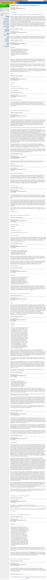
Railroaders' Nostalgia (6, 22)
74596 (14, 9)
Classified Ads (7, 41)
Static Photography (6, 31)
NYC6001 (15, 376)
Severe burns (12, 163)
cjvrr (14, 170)
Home (1, 0)
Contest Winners (6, 39)
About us (7, 44)
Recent (8, 17)
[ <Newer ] (43, 576)
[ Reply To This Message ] (14, 28)
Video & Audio (7, 30)
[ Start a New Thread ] (29, 576)
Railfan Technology (6, 27)
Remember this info (5, 13)
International (7, 25)
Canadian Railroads (6, 23)
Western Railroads (6, 18)
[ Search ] (23, 576)
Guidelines (7, 28)
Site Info (8, 43)
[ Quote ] (21, 28)
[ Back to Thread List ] (37, 576)
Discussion (7, 16)
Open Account (5, 0)
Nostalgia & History (6, 21)
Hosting (8, 33)
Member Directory (6, 34)
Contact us (7, 45)
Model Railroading (6, 26)
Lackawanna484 (16, 44)
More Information (6, 35)
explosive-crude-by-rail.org (26, 21)
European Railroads (6, 24)
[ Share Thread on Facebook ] (16, 576)
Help (9, 0)
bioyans (14, 33)
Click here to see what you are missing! (4, 6)
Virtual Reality (7, 40)
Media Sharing (6, 29)
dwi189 (14, 192)
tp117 (14, 116)
